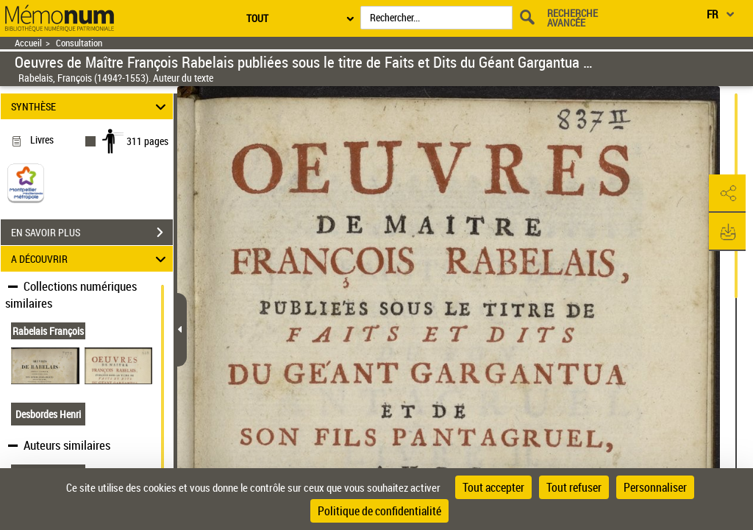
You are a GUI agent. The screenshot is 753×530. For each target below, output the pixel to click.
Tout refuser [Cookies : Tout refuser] (574, 487)
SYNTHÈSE (91, 106)
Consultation (79, 43)
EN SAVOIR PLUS (92, 232)
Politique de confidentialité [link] (379, 511)
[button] (727, 193)
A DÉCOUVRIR (91, 259)
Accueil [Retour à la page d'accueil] (28, 43)
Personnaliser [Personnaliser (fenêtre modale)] (655, 487)
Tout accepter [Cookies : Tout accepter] (493, 487)
